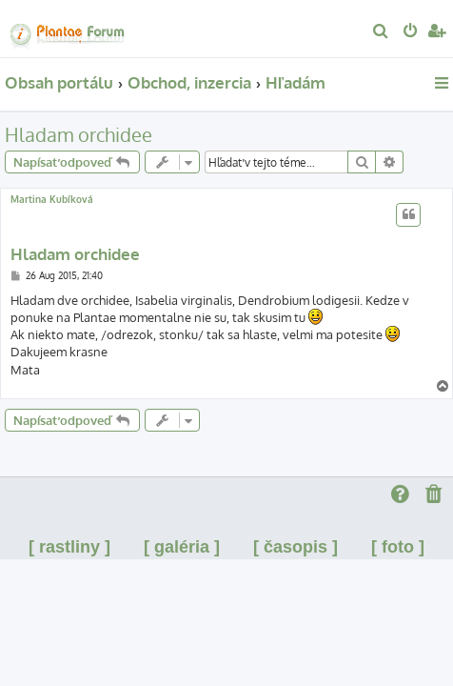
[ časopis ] (295, 546)
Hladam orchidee (78, 134)
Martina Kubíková (51, 199)
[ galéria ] (182, 546)
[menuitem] (381, 32)
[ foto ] (397, 546)
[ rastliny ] (69, 546)
